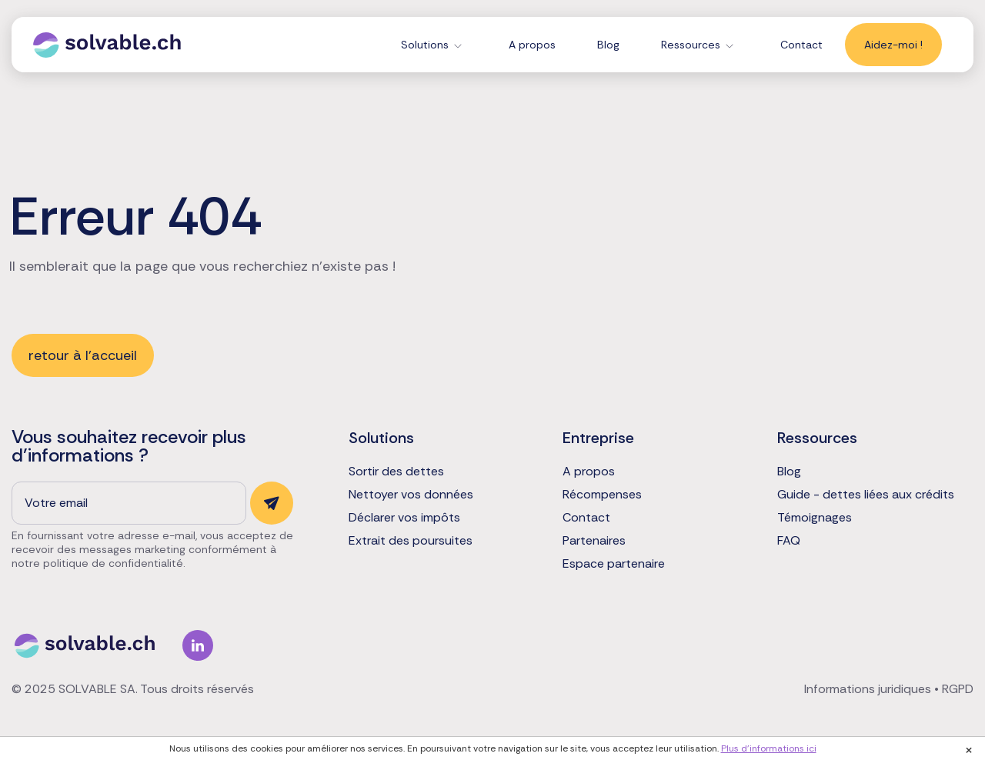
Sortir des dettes (396, 471)
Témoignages (814, 517)
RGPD (957, 689)
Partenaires (594, 540)
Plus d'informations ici (768, 748)
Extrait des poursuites (410, 540)
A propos (532, 45)
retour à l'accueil (82, 355)
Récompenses (602, 494)
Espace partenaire (614, 564)
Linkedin (197, 645)
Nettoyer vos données (411, 494)
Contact (801, 45)
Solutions (425, 45)
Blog (608, 45)
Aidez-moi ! (893, 45)
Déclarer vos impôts (404, 517)
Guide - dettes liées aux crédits (865, 494)
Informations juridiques (867, 689)
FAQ (788, 540)
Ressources (690, 45)
